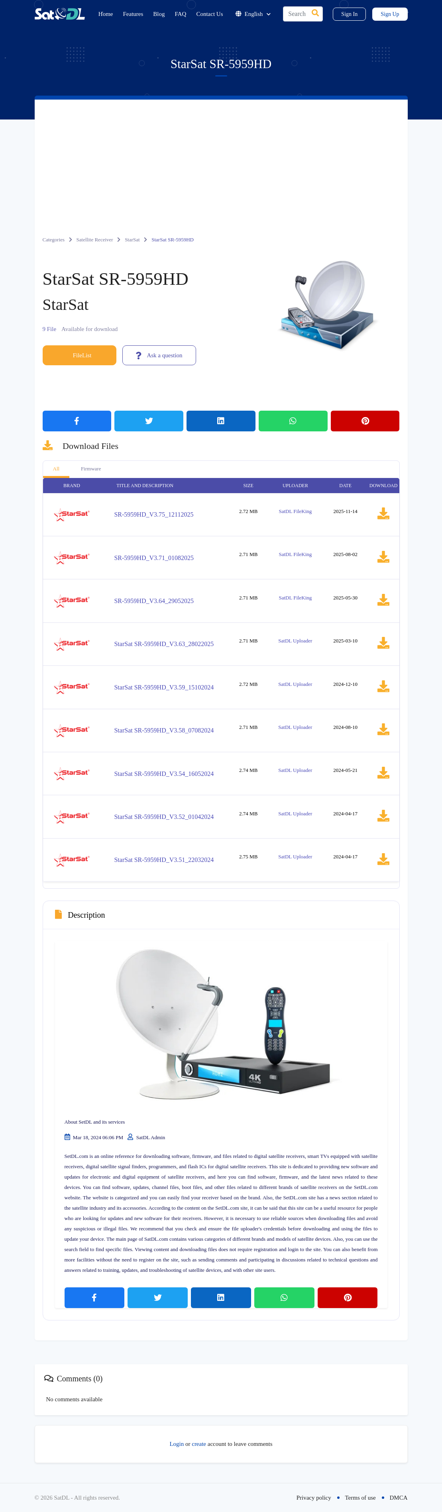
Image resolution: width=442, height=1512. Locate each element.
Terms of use (360, 1497)
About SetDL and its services (95, 1122)
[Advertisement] (221, 159)
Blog (159, 14)
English (253, 14)
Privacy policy (314, 1497)
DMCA (398, 1497)
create (199, 1444)
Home (105, 14)
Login (176, 1444)
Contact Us (209, 14)
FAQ (181, 14)
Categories (54, 240)
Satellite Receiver (95, 240)
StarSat (132, 240)
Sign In (349, 14)
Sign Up (390, 14)
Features (133, 14)
